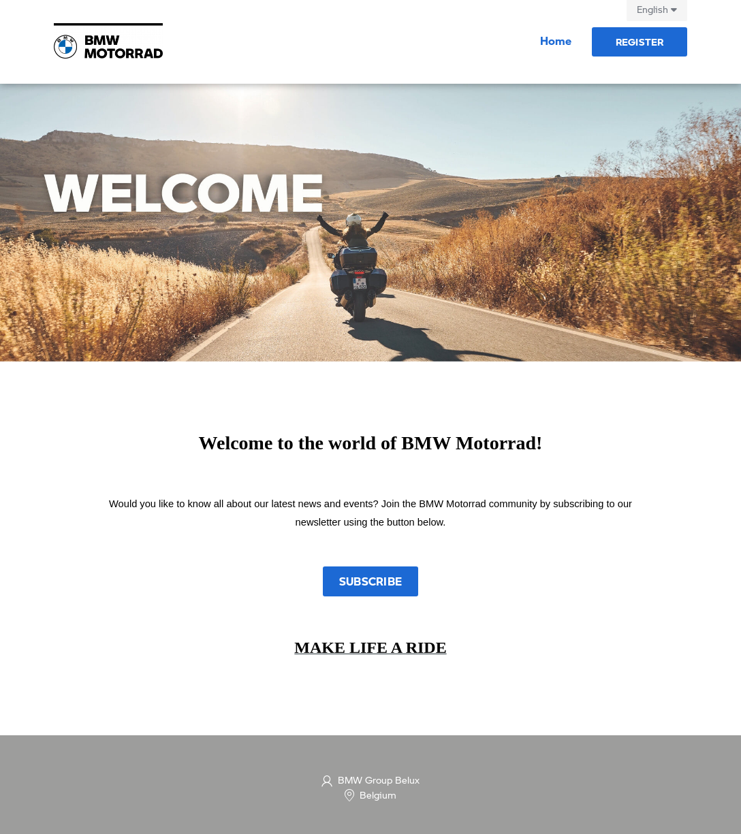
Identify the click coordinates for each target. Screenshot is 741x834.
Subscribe (370, 581)
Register (640, 41)
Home (555, 40)
